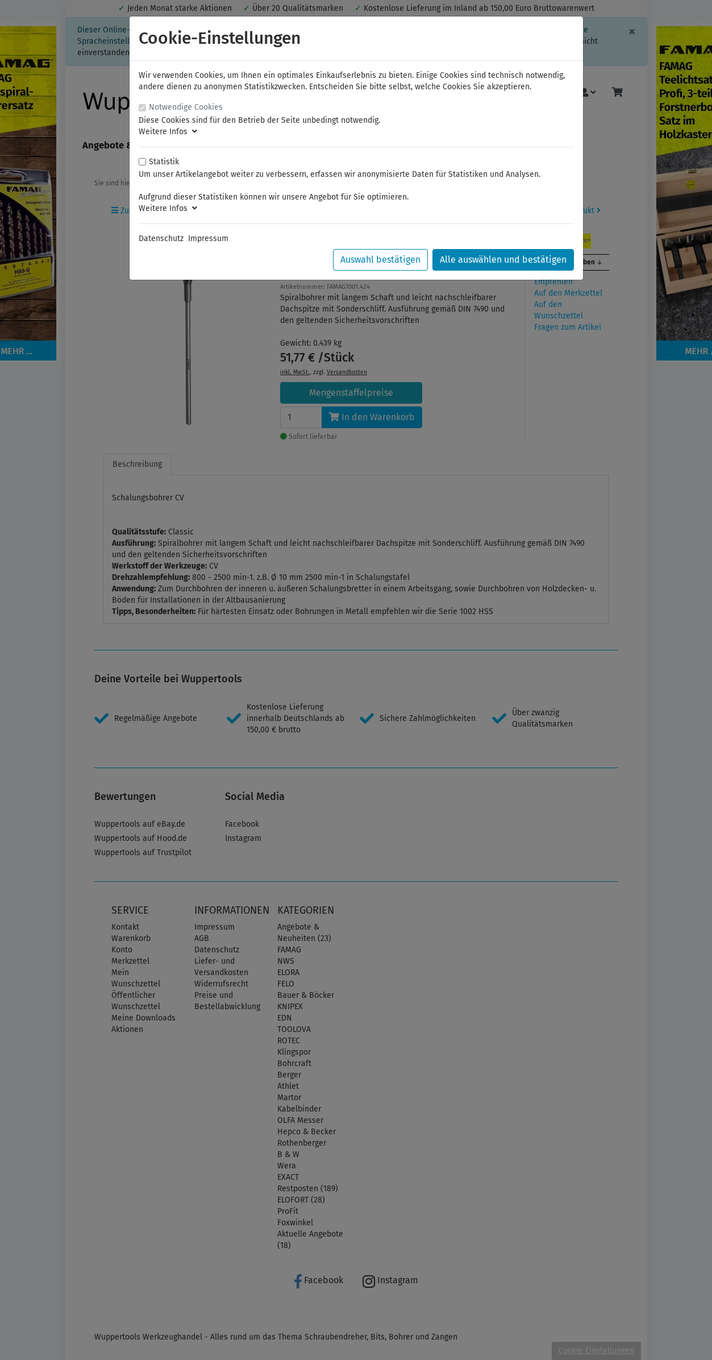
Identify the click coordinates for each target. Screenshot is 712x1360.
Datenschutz (161, 238)
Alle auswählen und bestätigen (503, 259)
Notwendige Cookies (186, 107)
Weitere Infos (168, 131)
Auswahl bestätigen (380, 259)
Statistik (164, 162)
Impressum (208, 238)
